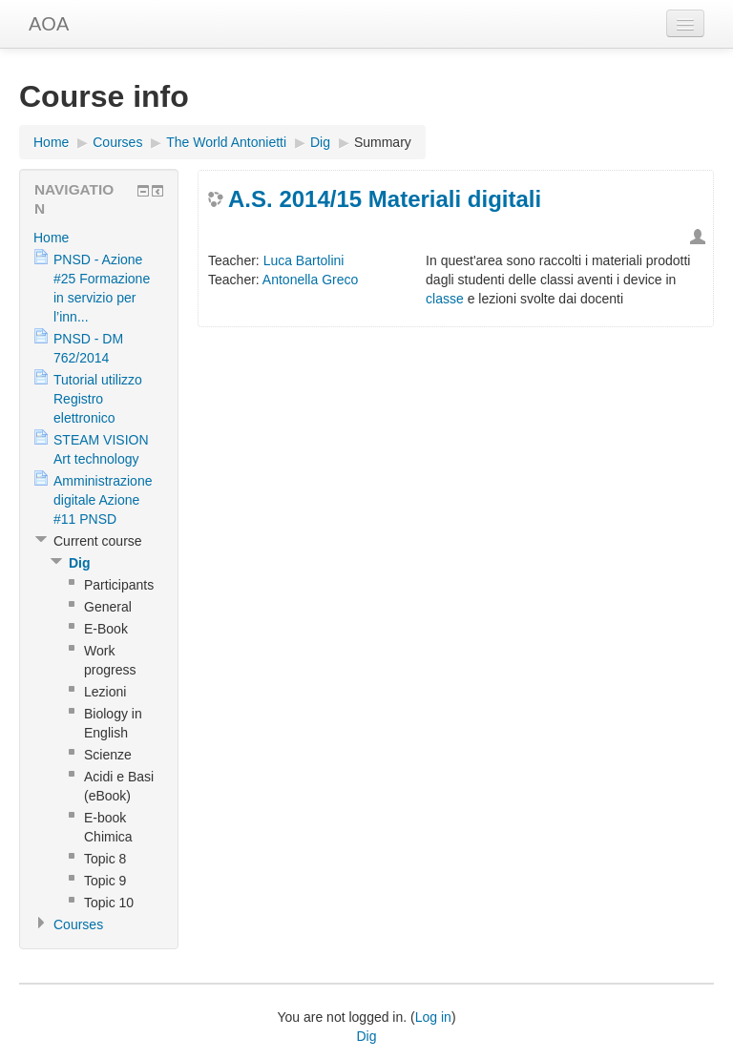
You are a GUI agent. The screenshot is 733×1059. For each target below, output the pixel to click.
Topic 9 (105, 880)
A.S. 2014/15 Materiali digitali (384, 199)
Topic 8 (105, 858)
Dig (320, 142)
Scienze (108, 754)
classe (445, 298)
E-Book (106, 628)
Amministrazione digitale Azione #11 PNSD (102, 500)
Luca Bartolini (304, 260)
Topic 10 (109, 902)
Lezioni (105, 691)
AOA (49, 23)
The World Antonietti (226, 142)
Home (51, 142)
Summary (382, 142)
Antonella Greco (310, 279)
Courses (117, 142)
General (108, 606)
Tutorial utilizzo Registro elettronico (97, 399)
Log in (433, 1017)
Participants (119, 584)
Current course (97, 541)
